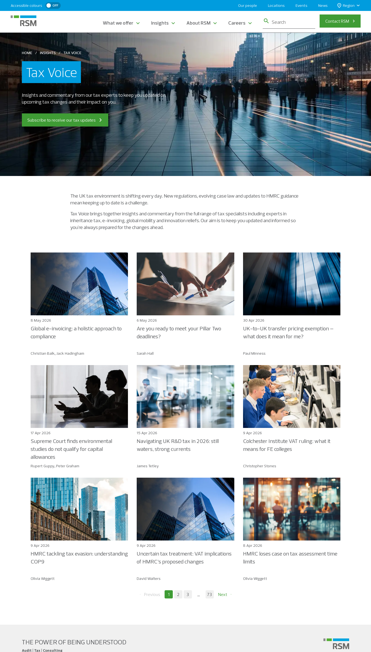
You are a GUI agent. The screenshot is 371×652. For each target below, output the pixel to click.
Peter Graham (67, 465)
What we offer (118, 23)
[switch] (53, 5)
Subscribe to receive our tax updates (65, 120)
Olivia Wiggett (43, 578)
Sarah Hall (145, 353)
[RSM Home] (23, 20)
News (323, 5)
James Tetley (148, 465)
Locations (276, 5)
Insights (160, 23)
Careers (237, 23)
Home (27, 52)
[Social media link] (336, 643)
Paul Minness (254, 353)
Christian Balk (43, 353)
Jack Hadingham (70, 353)
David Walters (148, 578)
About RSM (198, 23)
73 (209, 594)
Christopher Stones (259, 465)
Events (301, 5)
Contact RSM (337, 21)
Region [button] (346, 5)
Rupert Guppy (42, 465)
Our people (247, 5)
